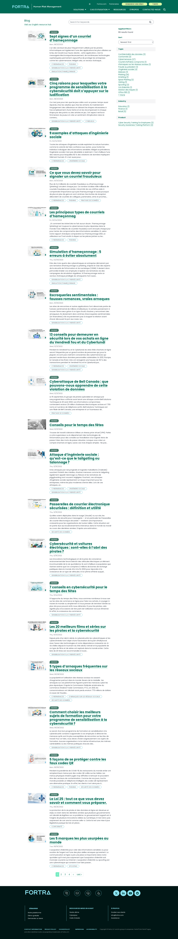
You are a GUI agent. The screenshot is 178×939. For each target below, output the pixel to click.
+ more (121, 95)
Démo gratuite (33, 915)
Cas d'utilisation (100, 9)
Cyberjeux (73, 915)
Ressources (120, 9)
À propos (134, 9)
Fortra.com (101, 4)
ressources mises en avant (81, 908)
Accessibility (91, 929)
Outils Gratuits (74, 918)
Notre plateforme (34, 912)
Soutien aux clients (118, 912)
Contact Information (33, 929)
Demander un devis (35, 918)
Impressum (79, 929)
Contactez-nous (151, 9)
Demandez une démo (134, 4)
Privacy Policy (50, 929)
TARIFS (155, 4)
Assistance (115, 918)
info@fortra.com (117, 915)
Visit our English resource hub (37, 24)
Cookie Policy (64, 929)
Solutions (79, 9)
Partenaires (114, 4)
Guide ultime (74, 912)
